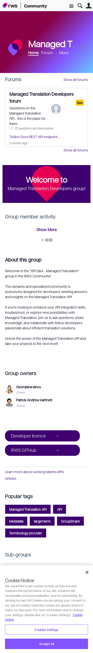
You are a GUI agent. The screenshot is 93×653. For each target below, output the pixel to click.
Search (80, 5)
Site (71, 6)
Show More (46, 229)
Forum (47, 52)
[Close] (87, 572)
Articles (10, 478)
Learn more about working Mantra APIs (34, 471)
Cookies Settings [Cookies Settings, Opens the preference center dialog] (46, 630)
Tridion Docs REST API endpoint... (34, 136)
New (84, 48)
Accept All (46, 644)
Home (33, 52)
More (63, 52)
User (88, 5)
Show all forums (75, 79)
